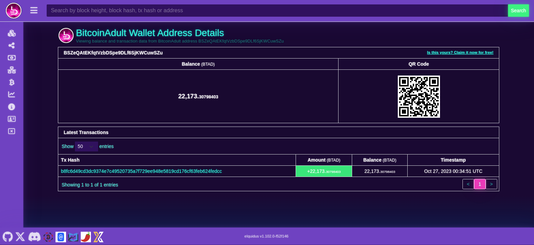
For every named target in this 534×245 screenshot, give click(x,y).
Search (518, 10)
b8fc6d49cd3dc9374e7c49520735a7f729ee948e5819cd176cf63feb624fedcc (141, 171)
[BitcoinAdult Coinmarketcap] (60, 236)
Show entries (88, 146)
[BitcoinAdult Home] (13, 10)
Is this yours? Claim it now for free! (460, 52)
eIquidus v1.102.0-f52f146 (266, 236)
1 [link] (479, 184)
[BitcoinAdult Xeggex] (98, 236)
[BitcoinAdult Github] (7, 236)
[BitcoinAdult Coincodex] (73, 236)
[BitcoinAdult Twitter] (20, 236)
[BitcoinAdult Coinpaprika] (86, 236)
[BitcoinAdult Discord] (34, 236)
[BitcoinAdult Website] (48, 236)
